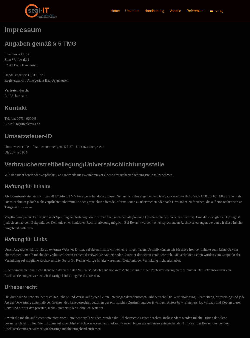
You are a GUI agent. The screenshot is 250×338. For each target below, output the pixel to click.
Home (115, 11)
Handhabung (154, 11)
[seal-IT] (41, 11)
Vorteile (175, 11)
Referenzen (195, 11)
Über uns (132, 11)
